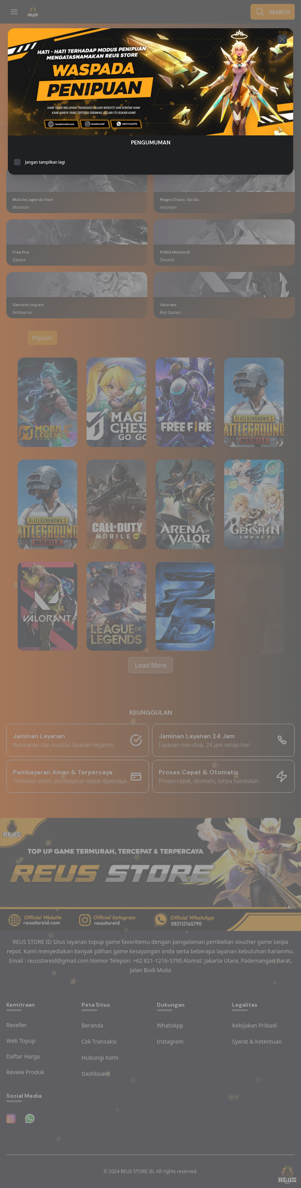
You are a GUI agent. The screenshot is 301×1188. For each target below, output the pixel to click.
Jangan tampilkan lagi (45, 162)
